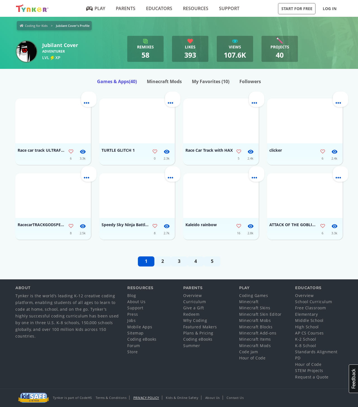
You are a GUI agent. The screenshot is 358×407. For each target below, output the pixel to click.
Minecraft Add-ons (258, 333)
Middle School (309, 320)
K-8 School (305, 345)
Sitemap (135, 333)
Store (132, 351)
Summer (191, 345)
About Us (136, 301)
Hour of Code (252, 358)
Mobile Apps (139, 326)
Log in (329, 8)
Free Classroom (310, 307)
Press (132, 314)
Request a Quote (312, 377)
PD (297, 358)
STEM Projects (309, 370)
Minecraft (249, 301)
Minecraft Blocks (255, 326)
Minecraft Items (255, 339)
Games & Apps (117, 81)
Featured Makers (200, 326)
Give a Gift (193, 307)
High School (307, 326)
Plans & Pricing (198, 333)
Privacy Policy (146, 398)
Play (95, 8)
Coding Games (253, 295)
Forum (133, 345)
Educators (159, 8)
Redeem (191, 314)
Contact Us (235, 398)
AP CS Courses (309, 333)
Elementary (306, 314)
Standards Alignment (316, 351)
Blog (131, 295)
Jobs (131, 320)
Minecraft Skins (254, 307)
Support (229, 8)
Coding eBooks (142, 339)
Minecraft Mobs (255, 320)
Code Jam (248, 351)
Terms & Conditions (111, 398)
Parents (125, 8)
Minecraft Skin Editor (260, 314)
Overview (192, 295)
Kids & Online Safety (182, 398)
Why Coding (195, 320)
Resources (195, 8)
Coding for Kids (36, 26)
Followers (250, 81)
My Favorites (210, 81)
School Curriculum (313, 301)
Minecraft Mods (164, 81)
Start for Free (296, 8)
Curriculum (194, 301)
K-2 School (305, 339)
